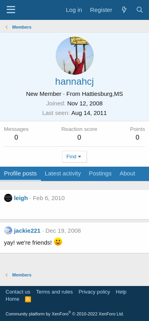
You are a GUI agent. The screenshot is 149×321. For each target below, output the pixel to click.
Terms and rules (54, 292)
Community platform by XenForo (65, 313)
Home (12, 299)
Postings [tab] (100, 173)
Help (121, 292)
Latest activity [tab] (63, 173)
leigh (21, 198)
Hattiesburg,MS (102, 93)
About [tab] (127, 173)
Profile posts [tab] (20, 173)
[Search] (139, 9)
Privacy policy (94, 292)
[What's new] (124, 9)
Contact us (18, 292)
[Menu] (11, 10)
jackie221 (27, 230)
